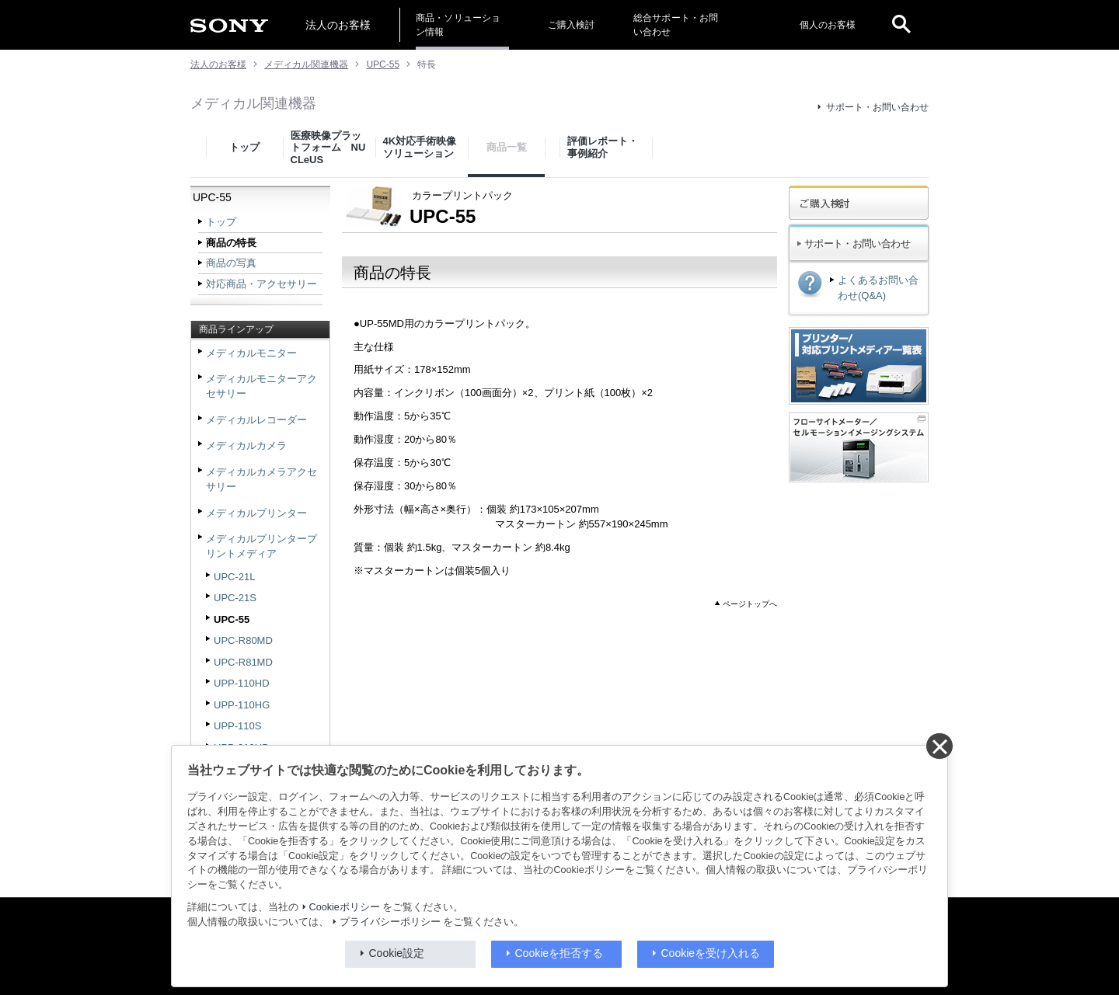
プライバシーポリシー (390, 922)
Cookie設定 (397, 953)
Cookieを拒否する (559, 953)
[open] (901, 25)
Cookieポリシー (344, 907)
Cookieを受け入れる (711, 953)
